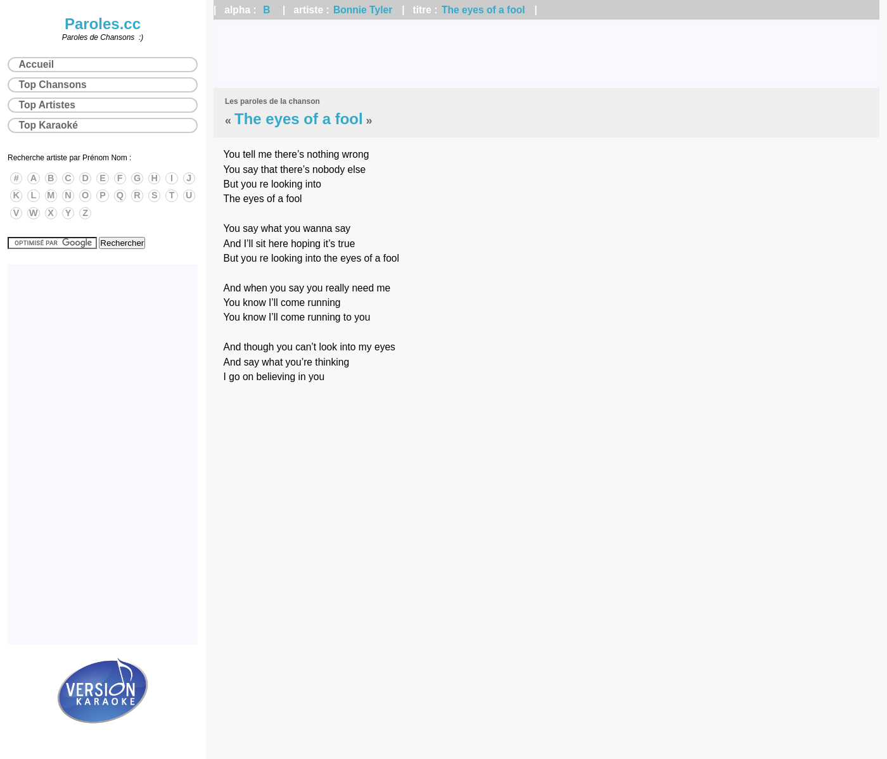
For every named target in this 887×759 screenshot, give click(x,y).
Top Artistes (47, 104)
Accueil (36, 64)
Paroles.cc (103, 23)
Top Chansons (53, 84)
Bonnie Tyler (362, 9)
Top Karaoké (48, 125)
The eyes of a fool (483, 9)
